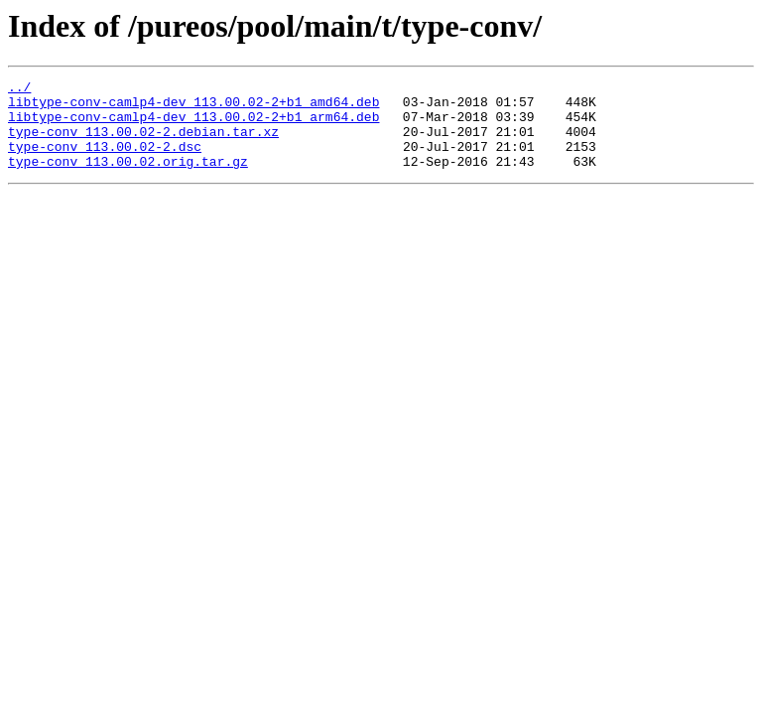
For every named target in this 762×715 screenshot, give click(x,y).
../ (19, 89)
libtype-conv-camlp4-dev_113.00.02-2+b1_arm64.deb (193, 125)
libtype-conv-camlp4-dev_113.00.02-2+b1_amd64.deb (193, 107)
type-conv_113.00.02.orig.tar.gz (128, 179)
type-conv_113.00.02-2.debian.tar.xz (143, 143)
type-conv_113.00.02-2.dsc (104, 161)
